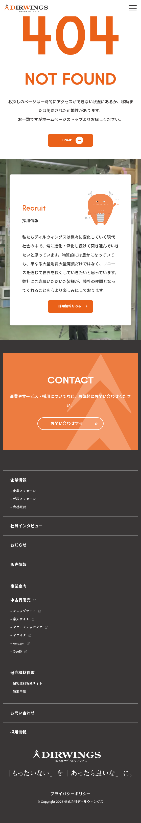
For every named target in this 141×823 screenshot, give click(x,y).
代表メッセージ (24, 499)
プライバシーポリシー (70, 793)
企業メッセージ (24, 491)
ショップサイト (24, 611)
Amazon (19, 643)
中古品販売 (20, 600)
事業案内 (18, 586)
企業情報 (18, 480)
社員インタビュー (26, 526)
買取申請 (19, 691)
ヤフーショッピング (27, 627)
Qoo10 (17, 651)
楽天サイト (21, 619)
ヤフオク (19, 635)
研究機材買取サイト (27, 683)
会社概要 (19, 507)
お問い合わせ (22, 713)
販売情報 (18, 564)
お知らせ (18, 545)
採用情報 (18, 732)
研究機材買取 (22, 672)
